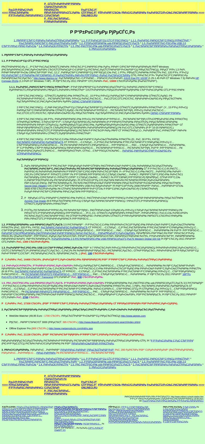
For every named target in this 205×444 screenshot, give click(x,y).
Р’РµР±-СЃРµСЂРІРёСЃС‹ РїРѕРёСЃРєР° (35, 407)
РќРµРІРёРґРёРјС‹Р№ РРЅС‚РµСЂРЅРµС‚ (128, 416)
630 (80, 277)
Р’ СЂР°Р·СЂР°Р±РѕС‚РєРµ (175, 422)
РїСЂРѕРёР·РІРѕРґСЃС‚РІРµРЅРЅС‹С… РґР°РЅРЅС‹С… (58, 274)
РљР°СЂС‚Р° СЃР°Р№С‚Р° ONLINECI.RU (89, 12)
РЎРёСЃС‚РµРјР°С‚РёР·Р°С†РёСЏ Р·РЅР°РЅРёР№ (25, 409)
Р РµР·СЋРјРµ (189, 407)
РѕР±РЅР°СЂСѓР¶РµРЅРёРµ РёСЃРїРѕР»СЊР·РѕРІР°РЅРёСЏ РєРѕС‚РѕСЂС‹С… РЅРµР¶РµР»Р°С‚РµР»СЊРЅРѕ (68, 233)
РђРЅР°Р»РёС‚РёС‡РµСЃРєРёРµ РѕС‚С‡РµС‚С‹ (23, 411)
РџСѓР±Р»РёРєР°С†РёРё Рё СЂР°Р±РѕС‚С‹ (183, 411)
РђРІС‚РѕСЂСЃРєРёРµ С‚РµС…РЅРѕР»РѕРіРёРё (177, 419)
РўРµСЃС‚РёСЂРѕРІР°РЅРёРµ (68, 424)
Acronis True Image (35, 200)
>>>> (201, 12)
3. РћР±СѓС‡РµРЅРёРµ (102, 49)
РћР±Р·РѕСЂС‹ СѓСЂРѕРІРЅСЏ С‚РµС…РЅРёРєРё (25, 413)
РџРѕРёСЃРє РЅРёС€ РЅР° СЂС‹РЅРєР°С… (22, 415)
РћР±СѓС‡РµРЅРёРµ (133, 12)
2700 (25, 297)
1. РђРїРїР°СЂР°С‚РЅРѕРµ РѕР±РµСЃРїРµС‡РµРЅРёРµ (46, 40)
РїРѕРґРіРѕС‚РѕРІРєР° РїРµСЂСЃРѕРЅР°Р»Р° (87, 349)
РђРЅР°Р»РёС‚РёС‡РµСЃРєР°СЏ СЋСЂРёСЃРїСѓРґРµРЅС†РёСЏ (123, 419)
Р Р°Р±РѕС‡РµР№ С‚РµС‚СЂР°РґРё (172, 340)
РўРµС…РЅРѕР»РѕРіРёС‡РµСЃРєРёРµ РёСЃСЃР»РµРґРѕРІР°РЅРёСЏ (126, 412)
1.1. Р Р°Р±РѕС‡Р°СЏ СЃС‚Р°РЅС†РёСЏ (104, 40)
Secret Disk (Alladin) (35, 185)
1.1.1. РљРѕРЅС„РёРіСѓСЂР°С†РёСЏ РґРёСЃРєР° (160, 40)
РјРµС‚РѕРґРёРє (45, 352)
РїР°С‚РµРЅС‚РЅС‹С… (64, 426)
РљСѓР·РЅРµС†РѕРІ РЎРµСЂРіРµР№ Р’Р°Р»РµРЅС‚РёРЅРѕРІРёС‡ (26, 12)
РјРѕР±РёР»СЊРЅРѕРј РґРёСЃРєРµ (93, 343)
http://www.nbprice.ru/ (45, 78)
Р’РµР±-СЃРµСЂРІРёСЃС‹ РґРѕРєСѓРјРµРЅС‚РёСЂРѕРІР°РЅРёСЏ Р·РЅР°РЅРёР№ (80, 408)
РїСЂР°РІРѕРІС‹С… (92, 424)
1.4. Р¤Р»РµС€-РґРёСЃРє (53, 46)
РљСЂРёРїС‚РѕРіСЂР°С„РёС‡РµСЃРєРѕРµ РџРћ (48, 43)
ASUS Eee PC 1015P (136, 78)
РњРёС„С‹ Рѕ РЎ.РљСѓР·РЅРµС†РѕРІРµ (181, 415)
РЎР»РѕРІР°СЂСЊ (109, 12)
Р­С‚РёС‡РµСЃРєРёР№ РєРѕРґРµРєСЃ (180, 413)
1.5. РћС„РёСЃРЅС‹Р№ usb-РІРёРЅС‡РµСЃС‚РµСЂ (100, 46)
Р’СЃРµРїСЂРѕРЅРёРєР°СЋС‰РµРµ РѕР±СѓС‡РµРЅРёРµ (135, 422)
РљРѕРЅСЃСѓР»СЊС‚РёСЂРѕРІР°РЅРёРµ (172, 12)
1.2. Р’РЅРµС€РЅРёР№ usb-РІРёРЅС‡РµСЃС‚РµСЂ (109, 43)
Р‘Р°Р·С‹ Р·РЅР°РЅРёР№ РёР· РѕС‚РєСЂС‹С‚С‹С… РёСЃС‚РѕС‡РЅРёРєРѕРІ (129, 408)
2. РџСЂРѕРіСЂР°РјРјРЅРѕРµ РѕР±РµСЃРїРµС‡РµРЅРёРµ (167, 46)
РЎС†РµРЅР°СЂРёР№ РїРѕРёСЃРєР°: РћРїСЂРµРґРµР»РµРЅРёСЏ (71, 412)
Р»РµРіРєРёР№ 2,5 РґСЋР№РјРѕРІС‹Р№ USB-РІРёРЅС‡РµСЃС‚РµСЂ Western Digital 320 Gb (106, 238)
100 (90, 253)
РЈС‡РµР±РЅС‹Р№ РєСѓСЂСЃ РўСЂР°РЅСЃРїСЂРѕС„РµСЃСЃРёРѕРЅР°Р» (22, 419)
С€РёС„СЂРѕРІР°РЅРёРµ (87, 101)
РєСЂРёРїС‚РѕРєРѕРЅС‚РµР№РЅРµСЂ (40, 142)
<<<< (5, 12)
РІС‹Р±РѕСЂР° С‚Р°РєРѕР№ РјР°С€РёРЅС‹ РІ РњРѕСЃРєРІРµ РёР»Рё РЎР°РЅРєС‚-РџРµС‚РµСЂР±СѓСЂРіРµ (66, 75)
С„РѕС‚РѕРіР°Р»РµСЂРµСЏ (175, 409)
